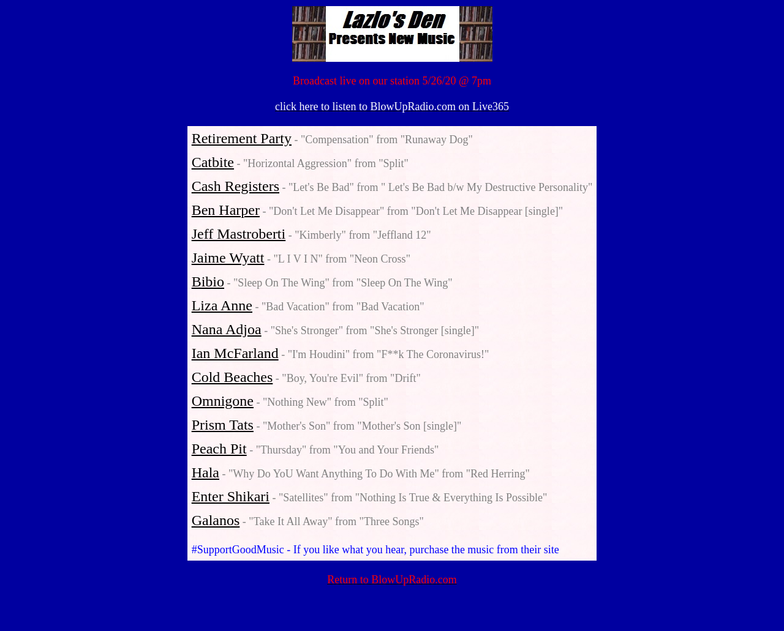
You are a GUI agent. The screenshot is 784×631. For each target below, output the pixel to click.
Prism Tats (223, 425)
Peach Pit (219, 449)
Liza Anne (222, 305)
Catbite (213, 162)
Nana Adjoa (227, 329)
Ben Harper (226, 210)
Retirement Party (242, 138)
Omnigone (223, 401)
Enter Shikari (231, 496)
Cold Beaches (232, 377)
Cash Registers (235, 186)
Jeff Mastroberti (239, 234)
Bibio (208, 281)
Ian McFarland (235, 353)
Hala (205, 472)
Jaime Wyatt (228, 258)
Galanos (216, 520)
